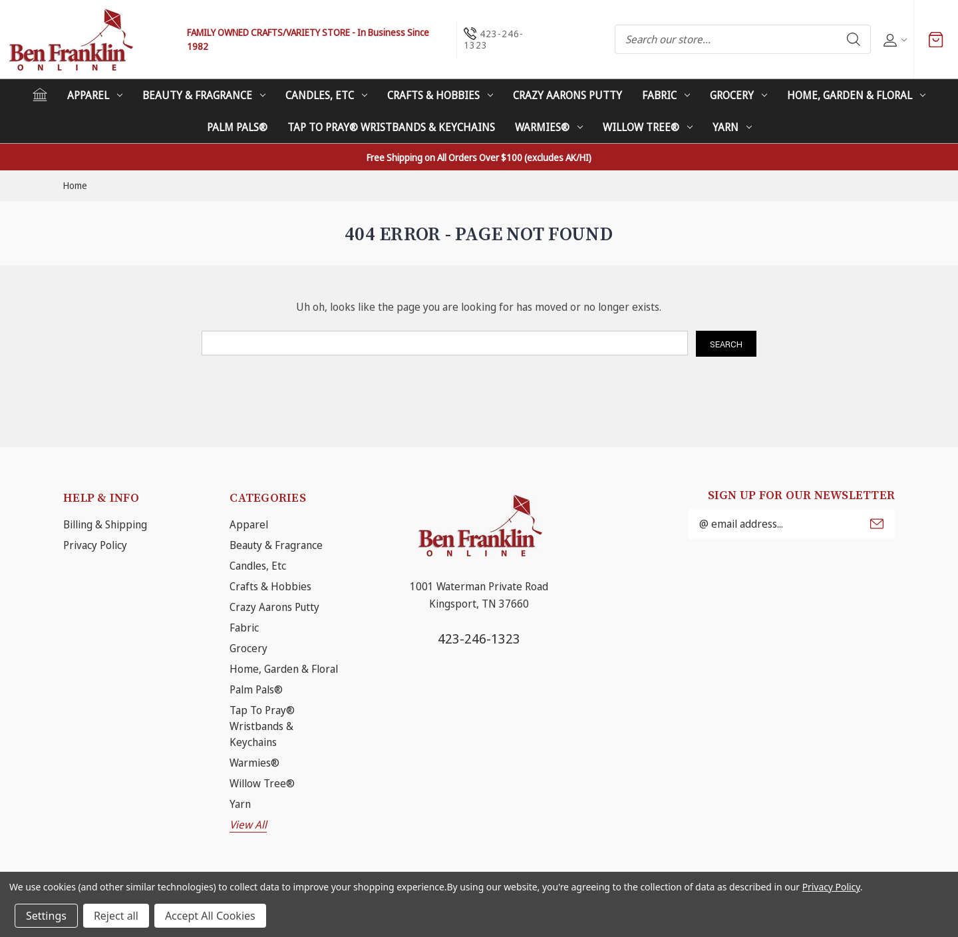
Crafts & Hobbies (440, 95)
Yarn (732, 127)
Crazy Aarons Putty (567, 95)
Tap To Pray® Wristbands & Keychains (391, 127)
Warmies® (549, 127)
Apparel (94, 95)
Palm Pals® (237, 127)
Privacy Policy (95, 545)
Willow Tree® (648, 127)
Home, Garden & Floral (856, 95)
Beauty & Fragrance (203, 95)
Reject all (116, 915)
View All (248, 824)
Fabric (666, 95)
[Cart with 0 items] (936, 39)
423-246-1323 (479, 639)
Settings (46, 915)
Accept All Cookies (210, 915)
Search (853, 39)
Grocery (738, 95)
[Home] (40, 94)
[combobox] (743, 39)
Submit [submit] (877, 523)
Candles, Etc (326, 95)
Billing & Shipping (105, 524)
